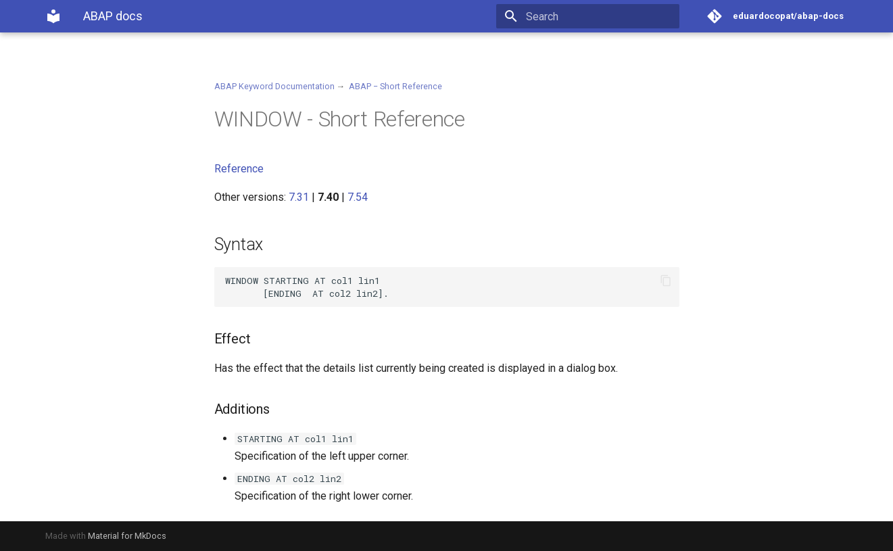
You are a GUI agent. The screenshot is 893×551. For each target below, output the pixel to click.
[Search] (600, 16)
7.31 (299, 197)
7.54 (357, 197)
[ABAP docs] (53, 16)
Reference (239, 168)
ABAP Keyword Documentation (274, 86)
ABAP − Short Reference (395, 86)
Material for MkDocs (127, 536)
